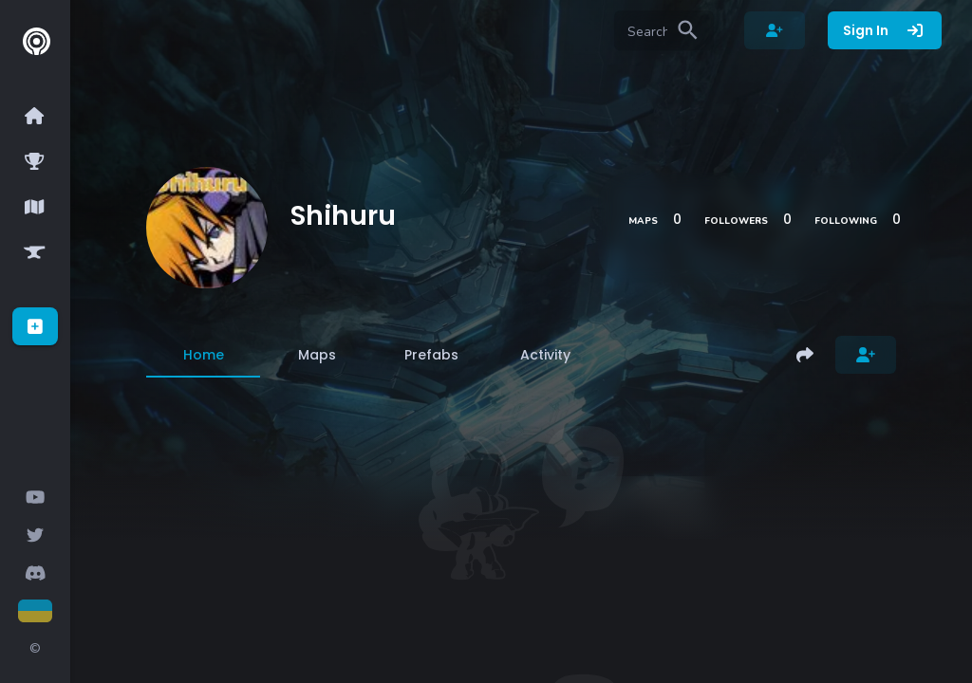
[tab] (203, 355)
